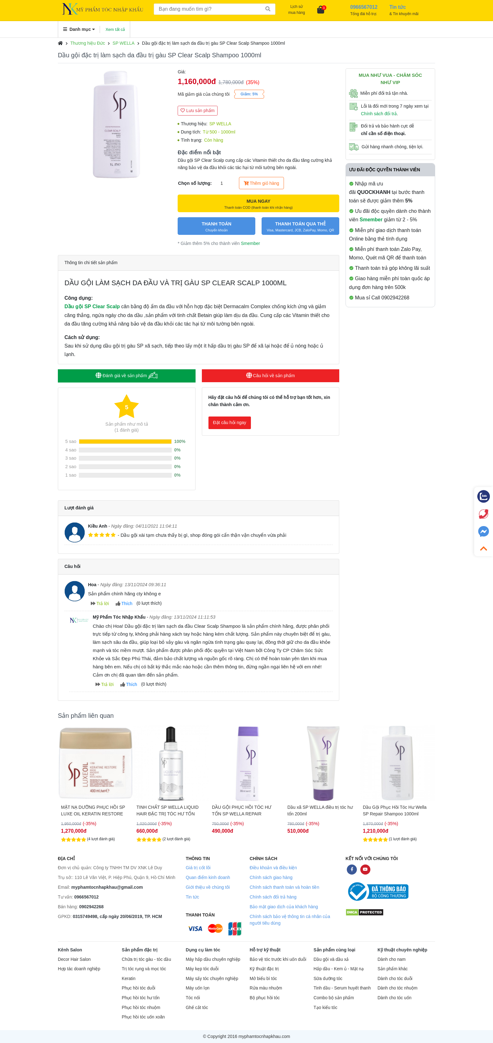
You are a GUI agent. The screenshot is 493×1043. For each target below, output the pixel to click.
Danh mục (79, 29)
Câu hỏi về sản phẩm (270, 375)
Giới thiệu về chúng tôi (208, 887)
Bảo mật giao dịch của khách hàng (284, 906)
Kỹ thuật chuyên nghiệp (402, 949)
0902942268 (91, 906)
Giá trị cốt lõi (198, 867)
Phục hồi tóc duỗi (138, 988)
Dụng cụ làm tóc (203, 949)
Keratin (128, 978)
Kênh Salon (70, 949)
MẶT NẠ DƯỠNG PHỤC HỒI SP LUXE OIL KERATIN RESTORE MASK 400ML (93, 811)
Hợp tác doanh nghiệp (79, 968)
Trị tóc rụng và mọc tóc (144, 968)
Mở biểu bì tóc (263, 978)
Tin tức (192, 896)
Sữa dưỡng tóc (327, 978)
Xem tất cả (115, 29)
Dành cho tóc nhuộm (398, 988)
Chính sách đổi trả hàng (273, 896)
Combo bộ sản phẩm (333, 997)
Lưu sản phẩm (197, 110)
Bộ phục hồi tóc (265, 997)
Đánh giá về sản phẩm (127, 375)
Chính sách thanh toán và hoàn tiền (284, 887)
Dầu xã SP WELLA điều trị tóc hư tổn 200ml (320, 810)
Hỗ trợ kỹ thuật (265, 949)
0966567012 (86, 896)
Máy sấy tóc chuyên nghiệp (212, 978)
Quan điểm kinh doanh (208, 877)
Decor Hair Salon (74, 959)
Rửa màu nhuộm (266, 988)
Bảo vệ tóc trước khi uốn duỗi (278, 959)
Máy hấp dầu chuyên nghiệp (213, 959)
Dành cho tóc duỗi (395, 978)
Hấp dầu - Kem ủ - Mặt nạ (338, 968)
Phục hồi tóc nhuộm (141, 1007)
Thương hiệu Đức (87, 43)
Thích (124, 603)
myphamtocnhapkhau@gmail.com (107, 887)
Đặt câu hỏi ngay (229, 422)
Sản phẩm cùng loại (334, 949)
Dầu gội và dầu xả (331, 959)
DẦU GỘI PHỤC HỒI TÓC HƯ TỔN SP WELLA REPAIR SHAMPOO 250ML (241, 811)
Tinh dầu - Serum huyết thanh (342, 988)
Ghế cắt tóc (197, 1007)
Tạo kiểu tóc (325, 1007)
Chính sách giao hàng (271, 877)
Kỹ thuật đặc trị (264, 968)
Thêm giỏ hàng (261, 183)
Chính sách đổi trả (379, 113)
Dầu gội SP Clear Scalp (92, 306)
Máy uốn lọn (197, 988)
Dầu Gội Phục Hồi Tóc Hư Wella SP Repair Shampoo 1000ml (395, 810)
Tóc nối (193, 997)
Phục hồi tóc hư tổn (140, 997)
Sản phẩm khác (393, 968)
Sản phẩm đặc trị (140, 949)
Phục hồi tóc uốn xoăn (143, 1017)
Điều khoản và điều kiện (273, 867)
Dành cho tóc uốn (395, 997)
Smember (250, 243)
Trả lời (100, 603)
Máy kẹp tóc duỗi (202, 968)
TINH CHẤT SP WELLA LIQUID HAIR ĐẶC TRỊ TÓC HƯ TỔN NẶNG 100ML (167, 811)
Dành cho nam (392, 959)
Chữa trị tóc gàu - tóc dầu (146, 959)
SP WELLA (124, 43)
